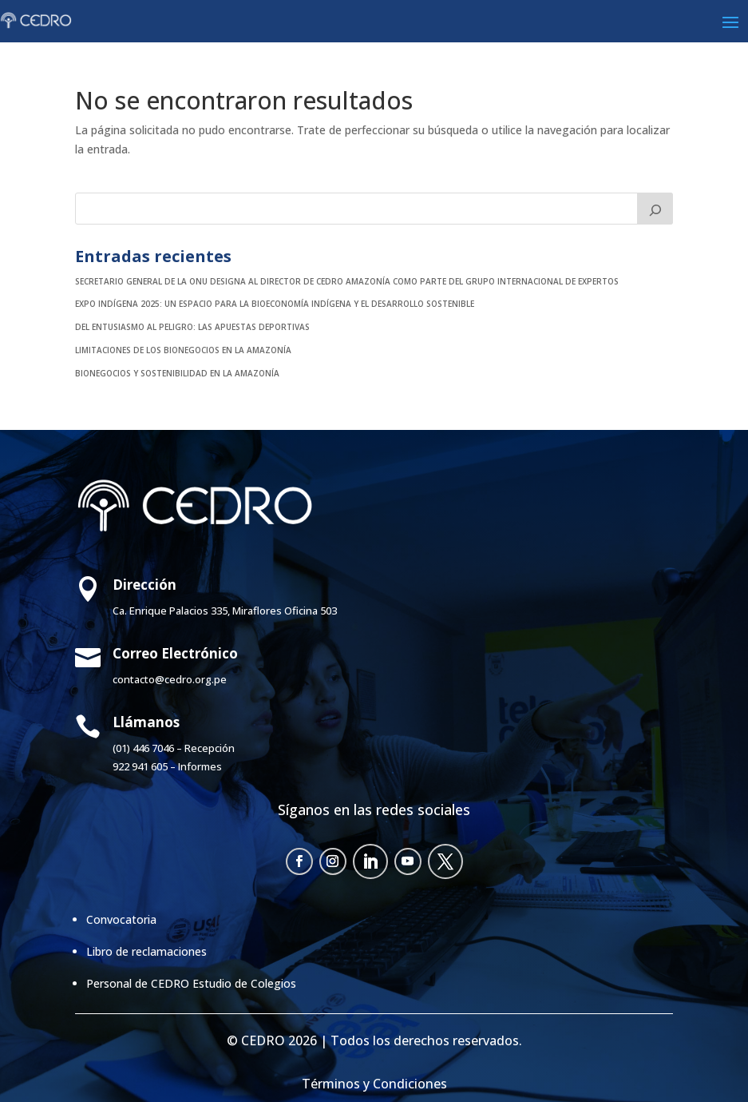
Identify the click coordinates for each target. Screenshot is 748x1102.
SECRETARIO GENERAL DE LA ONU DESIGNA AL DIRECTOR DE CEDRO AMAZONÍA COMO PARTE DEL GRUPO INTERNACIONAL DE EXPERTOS (347, 281)
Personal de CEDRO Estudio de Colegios (191, 983)
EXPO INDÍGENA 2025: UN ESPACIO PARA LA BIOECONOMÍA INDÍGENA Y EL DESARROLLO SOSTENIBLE (274, 303)
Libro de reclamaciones (146, 951)
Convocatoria (121, 919)
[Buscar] (655, 209)
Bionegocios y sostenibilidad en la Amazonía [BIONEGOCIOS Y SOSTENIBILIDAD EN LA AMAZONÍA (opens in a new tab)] (177, 373)
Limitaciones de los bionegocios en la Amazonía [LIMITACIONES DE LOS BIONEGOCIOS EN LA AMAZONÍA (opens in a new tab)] (183, 350)
